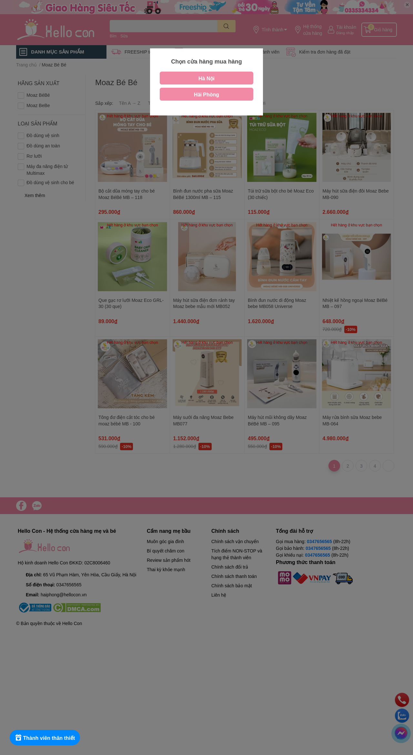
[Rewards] (45, 737)
